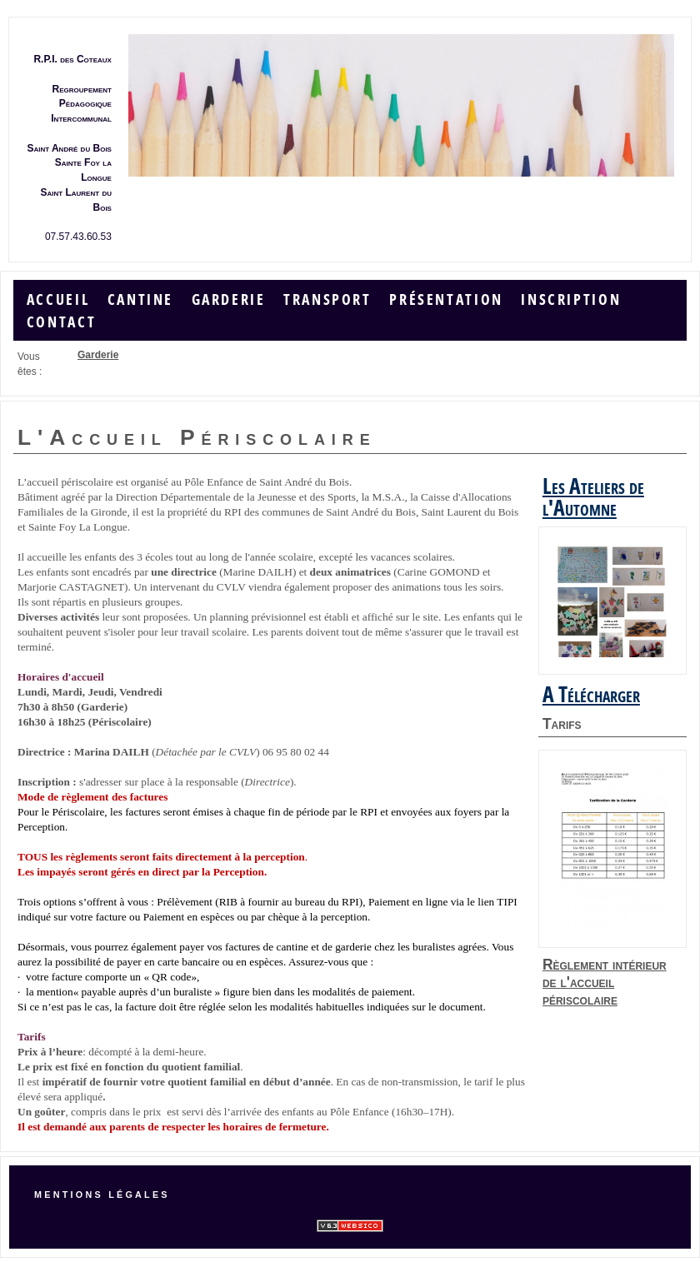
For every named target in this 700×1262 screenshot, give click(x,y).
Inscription (571, 299)
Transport (327, 299)
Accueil (58, 299)
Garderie (229, 299)
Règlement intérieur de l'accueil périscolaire (604, 982)
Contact (61, 322)
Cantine (140, 299)
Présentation (446, 299)
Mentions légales (102, 1195)
